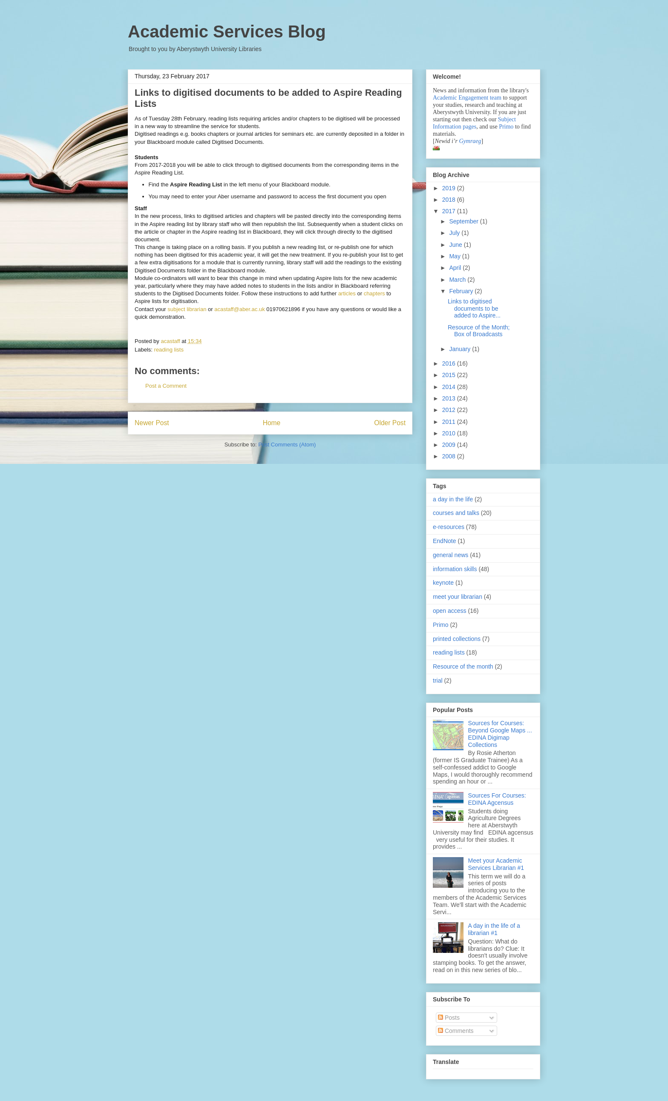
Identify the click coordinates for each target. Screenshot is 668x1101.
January (460, 349)
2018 (449, 199)
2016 (449, 363)
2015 (449, 375)
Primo (507, 126)
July (455, 232)
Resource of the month (463, 666)
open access (449, 610)
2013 (449, 398)
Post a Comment (166, 386)
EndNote (444, 541)
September (464, 221)
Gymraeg (470, 141)
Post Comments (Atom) (287, 444)
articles (347, 293)
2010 (449, 433)
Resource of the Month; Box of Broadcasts (479, 331)
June (456, 244)
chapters (374, 293)
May (455, 256)
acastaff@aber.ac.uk (239, 309)
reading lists (169, 349)
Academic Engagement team (467, 97)
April (456, 267)
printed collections (457, 638)
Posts (449, 1017)
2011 (449, 421)
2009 (449, 444)
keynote (443, 582)
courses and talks (456, 512)
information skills (455, 569)
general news (450, 555)
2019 (449, 188)
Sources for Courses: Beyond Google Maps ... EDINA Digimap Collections (500, 734)
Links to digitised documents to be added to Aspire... (474, 308)
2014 (449, 386)
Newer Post (152, 422)
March (458, 279)
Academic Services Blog (227, 31)
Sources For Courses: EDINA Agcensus (497, 799)
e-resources (448, 526)
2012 (449, 409)
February (462, 291)
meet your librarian (457, 596)
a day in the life (453, 499)
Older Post (390, 422)
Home (272, 422)
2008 (449, 456)
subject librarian (186, 309)
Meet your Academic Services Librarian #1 (496, 864)
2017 (449, 211)
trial (438, 680)
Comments (456, 1030)
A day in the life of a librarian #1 (494, 929)
